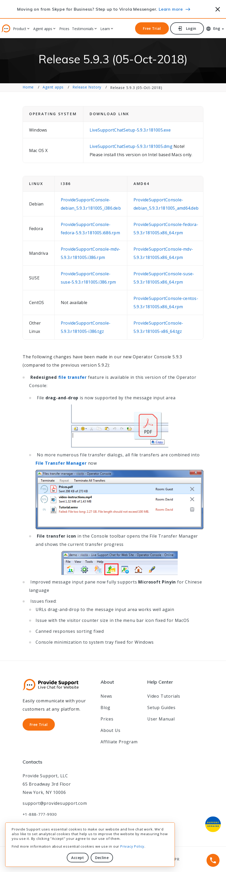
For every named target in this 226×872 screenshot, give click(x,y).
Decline (102, 857)
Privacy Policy (132, 846)
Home (28, 87)
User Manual (161, 719)
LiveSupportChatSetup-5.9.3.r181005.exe (130, 130)
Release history (86, 87)
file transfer (72, 377)
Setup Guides (161, 707)
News (106, 696)
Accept (77, 857)
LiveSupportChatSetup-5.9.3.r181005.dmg (132, 146)
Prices (64, 29)
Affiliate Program (119, 742)
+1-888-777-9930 (40, 814)
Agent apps (42, 29)
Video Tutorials (163, 696)
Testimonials (83, 29)
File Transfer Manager (61, 463)
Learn (105, 29)
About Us (110, 730)
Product (19, 29)
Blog (105, 707)
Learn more (171, 9)
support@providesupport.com (55, 803)
